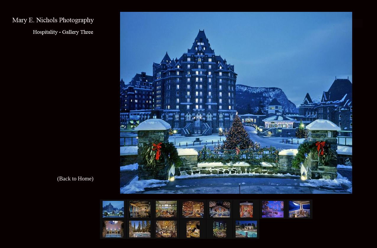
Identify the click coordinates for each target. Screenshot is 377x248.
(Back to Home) (75, 178)
